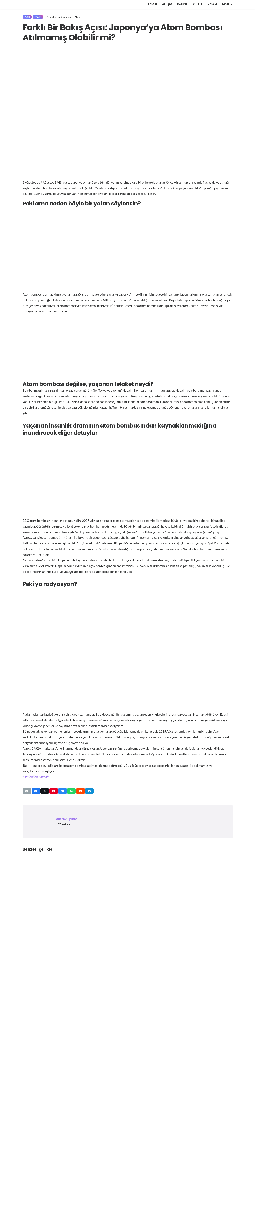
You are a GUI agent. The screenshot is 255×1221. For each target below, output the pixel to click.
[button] (231, 4)
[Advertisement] (128, 344)
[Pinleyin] (53, 791)
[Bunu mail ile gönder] (27, 791)
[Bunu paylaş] (36, 791)
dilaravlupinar (66, 819)
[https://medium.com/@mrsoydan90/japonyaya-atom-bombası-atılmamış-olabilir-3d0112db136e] (36, 777)
